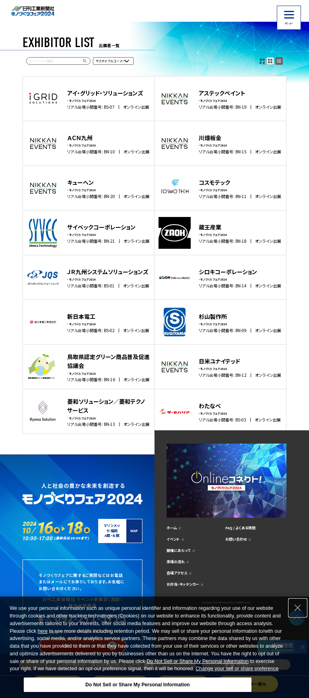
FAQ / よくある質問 (240, 528)
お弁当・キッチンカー (183, 584)
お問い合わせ (236, 539)
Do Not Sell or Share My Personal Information (197, 661)
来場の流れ (176, 561)
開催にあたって (179, 550)
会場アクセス (177, 573)
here (42, 631)
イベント (173, 539)
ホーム (172, 528)
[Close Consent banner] (298, 608)
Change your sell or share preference (237, 668)
